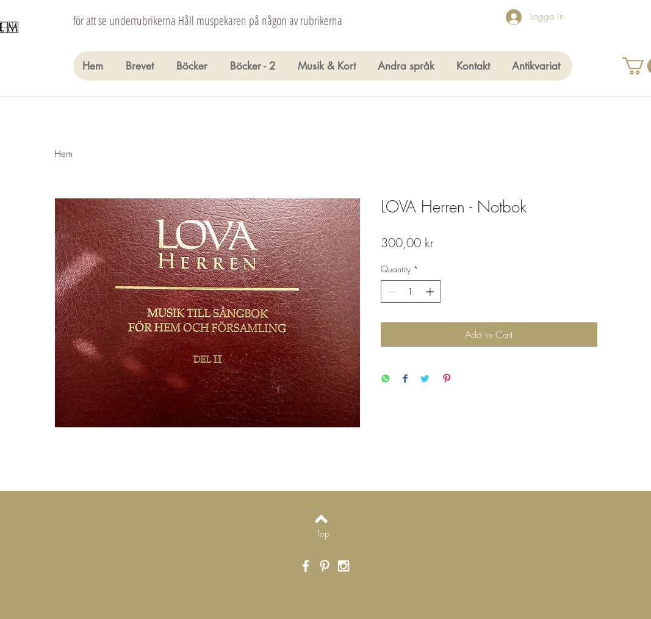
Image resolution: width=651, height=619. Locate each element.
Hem (63, 154)
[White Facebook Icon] (306, 566)
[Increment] (431, 291)
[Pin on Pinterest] (446, 379)
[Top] (323, 533)
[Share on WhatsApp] (385, 379)
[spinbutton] (410, 291)
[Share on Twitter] (425, 379)
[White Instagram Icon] (343, 566)
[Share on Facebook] (405, 379)
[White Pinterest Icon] (325, 566)
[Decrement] (390, 291)
